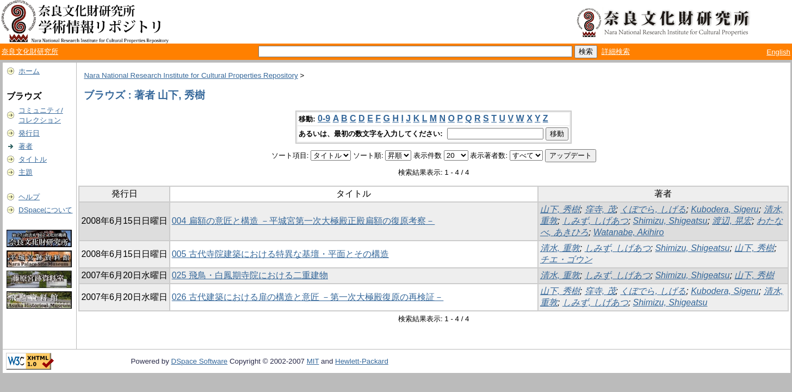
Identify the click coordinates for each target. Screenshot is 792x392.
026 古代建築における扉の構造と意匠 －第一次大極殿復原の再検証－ (308, 297)
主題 (25, 172)
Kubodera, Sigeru (725, 209)
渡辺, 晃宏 (732, 220)
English (778, 52)
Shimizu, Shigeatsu (670, 220)
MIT (313, 361)
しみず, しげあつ (595, 220)
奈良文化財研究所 (30, 51)
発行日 (29, 133)
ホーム (29, 71)
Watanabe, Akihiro (628, 232)
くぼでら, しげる (653, 209)
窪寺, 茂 (600, 209)
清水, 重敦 (560, 248)
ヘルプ (29, 197)
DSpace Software (199, 361)
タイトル (32, 159)
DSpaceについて (45, 210)
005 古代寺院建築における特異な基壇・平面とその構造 (280, 254)
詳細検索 (616, 51)
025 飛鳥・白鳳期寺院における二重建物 (250, 275)
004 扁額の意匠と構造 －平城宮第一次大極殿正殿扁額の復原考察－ (303, 220)
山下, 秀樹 (560, 209)
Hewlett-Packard (361, 361)
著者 (25, 146)
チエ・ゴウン (566, 259)
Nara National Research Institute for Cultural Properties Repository (191, 75)
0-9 (324, 118)
